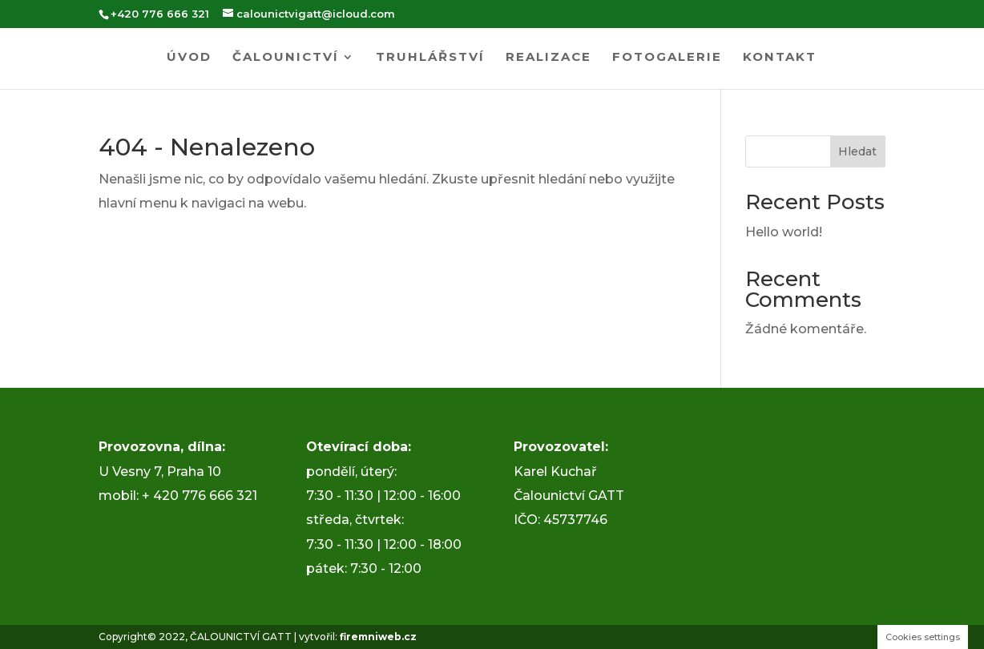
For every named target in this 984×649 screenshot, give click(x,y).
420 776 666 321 (205, 495)
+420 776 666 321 (160, 13)
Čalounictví (285, 57)
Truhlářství (430, 57)
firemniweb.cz (378, 637)
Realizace (548, 57)
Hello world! (783, 232)
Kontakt (780, 57)
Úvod (189, 57)
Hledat (857, 151)
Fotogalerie (667, 57)
